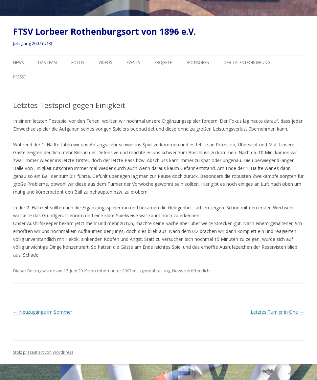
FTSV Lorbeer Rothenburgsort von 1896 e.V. (104, 31)
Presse (19, 77)
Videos (105, 62)
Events (133, 62)
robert (103, 271)
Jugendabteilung (154, 271)
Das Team (47, 62)
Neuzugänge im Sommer (42, 312)
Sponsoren (197, 62)
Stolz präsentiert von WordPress (43, 352)
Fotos (77, 62)
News (18, 62)
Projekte (163, 62)
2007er (129, 271)
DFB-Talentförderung (247, 62)
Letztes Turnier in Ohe (277, 312)
